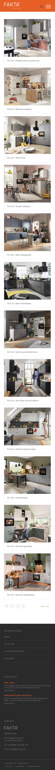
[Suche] (40, 6)
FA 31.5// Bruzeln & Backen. (19, 206)
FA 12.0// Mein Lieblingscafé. (19, 255)
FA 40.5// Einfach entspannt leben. (21, 449)
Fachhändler (9, 658)
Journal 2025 (9, 644)
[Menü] (47, 6)
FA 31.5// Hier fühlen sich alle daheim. (23, 401)
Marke (6, 637)
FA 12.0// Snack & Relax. (17, 498)
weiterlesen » (9, 691)
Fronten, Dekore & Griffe (14, 651)
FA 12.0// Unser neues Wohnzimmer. (22, 352)
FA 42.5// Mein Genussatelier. (19, 109)
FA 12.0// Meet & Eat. (16, 158)
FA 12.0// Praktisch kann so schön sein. (23, 61)
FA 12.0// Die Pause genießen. (20, 546)
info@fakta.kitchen (18, 749)
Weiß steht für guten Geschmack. (18, 695)
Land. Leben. (9, 683)
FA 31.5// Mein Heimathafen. (19, 303)
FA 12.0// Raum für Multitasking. (20, 595)
